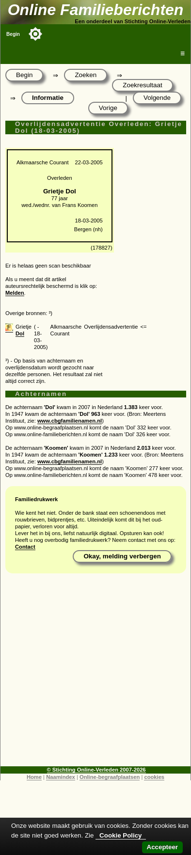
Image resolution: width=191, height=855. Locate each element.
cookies (154, 777)
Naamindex (60, 777)
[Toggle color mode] (35, 34)
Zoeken (85, 75)
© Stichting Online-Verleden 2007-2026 (96, 770)
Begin (13, 34)
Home (34, 777)
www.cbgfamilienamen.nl (69, 421)
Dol (20, 333)
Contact (25, 547)
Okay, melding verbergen (122, 556)
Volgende (157, 97)
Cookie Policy (120, 835)
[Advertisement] (93, 673)
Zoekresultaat (142, 85)
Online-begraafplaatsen (110, 777)
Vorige (108, 107)
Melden (14, 293)
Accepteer (162, 847)
